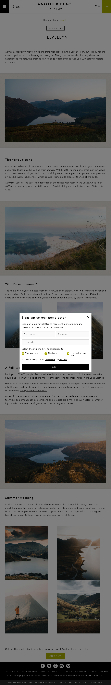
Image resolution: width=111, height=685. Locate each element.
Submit (56, 367)
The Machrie (31, 353)
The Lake (52, 353)
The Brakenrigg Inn (78, 354)
